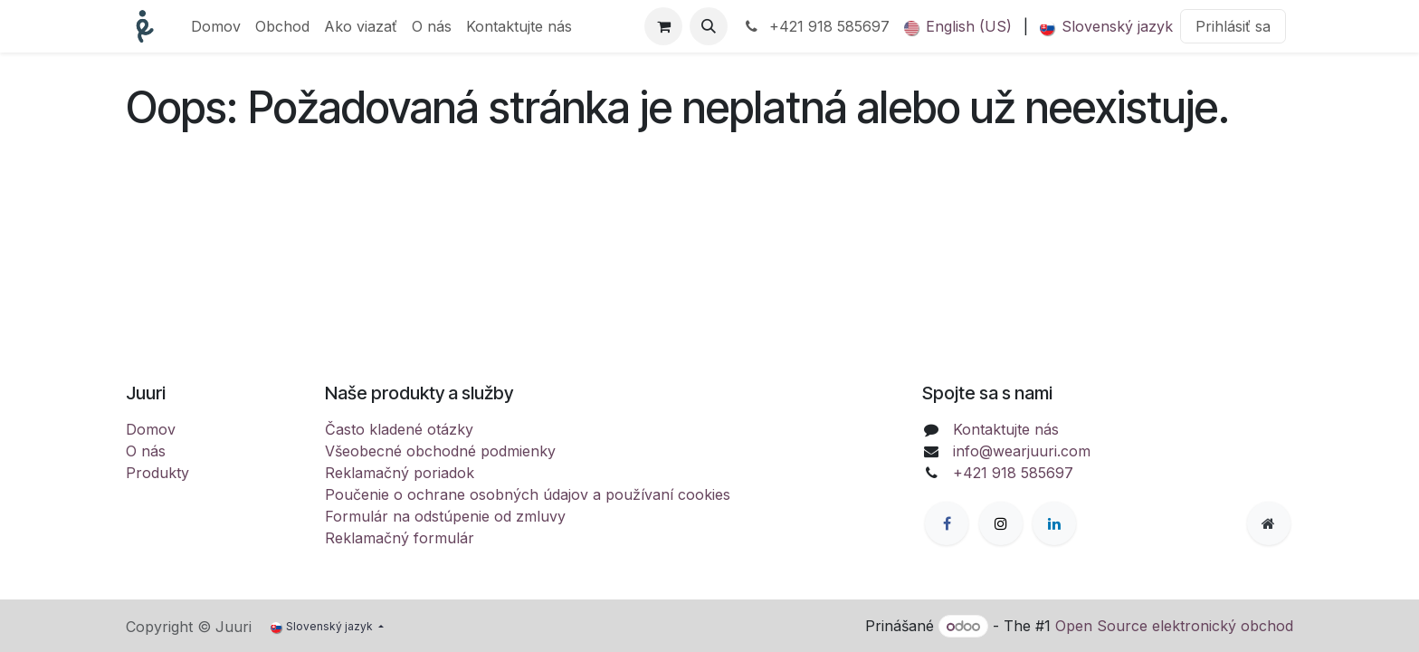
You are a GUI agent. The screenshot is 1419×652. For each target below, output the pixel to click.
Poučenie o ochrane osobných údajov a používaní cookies (527, 494)
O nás (146, 451)
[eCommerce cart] (663, 26)
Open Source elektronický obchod (1174, 626)
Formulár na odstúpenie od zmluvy (445, 516)
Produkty (157, 473)
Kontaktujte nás (1006, 429)
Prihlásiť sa (1233, 26)
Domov (151, 429)
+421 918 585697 (816, 26)
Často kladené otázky (399, 429)
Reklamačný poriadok (399, 473)
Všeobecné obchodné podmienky (440, 451)
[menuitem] (216, 26)
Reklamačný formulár (399, 538)
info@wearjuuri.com (1021, 451)
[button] (709, 26)
